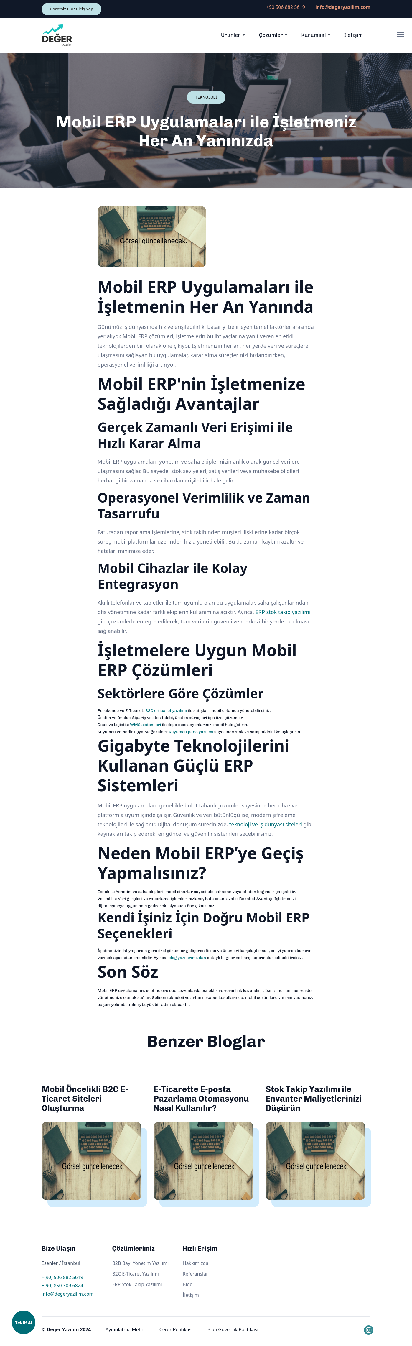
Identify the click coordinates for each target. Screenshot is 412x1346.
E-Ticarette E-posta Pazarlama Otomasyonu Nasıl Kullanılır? (201, 1098)
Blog (188, 1284)
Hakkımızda (195, 1263)
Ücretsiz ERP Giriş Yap (71, 9)
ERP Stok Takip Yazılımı (137, 1284)
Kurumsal (313, 35)
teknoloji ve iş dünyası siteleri (265, 824)
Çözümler (271, 35)
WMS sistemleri (145, 724)
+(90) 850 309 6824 (62, 1285)
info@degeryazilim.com (68, 1294)
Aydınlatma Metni (125, 1329)
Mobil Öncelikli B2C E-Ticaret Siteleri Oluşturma (85, 1098)
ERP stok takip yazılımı (283, 611)
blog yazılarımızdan (187, 957)
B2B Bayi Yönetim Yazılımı (140, 1263)
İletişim (353, 35)
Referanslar (195, 1274)
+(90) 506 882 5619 (62, 1277)
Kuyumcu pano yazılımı (191, 731)
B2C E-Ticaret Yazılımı (135, 1274)
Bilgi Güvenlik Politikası (232, 1329)
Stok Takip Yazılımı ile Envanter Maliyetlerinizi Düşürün (314, 1098)
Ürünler (231, 35)
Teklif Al (23, 1323)
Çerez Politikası (176, 1329)
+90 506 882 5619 (285, 7)
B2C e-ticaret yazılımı (166, 710)
